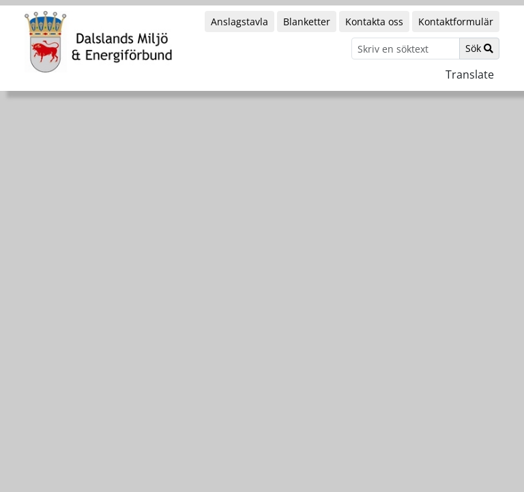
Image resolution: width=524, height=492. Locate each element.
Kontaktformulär (455, 21)
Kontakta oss (374, 21)
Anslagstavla (239, 21)
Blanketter (306, 21)
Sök (479, 48)
